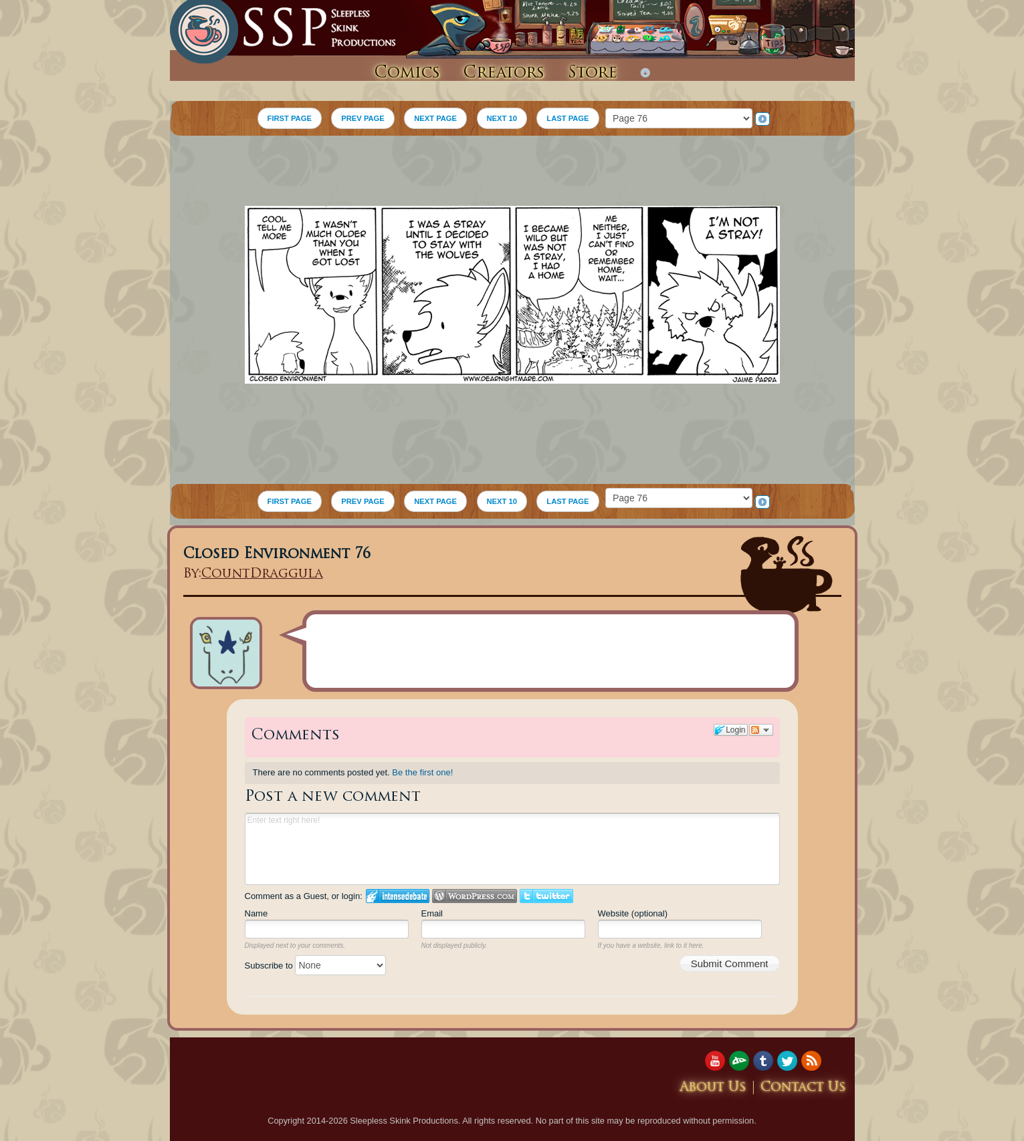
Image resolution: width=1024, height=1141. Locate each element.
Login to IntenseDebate (397, 896)
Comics (407, 74)
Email (432, 913)
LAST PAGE (567, 118)
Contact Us (803, 1088)
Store (592, 74)
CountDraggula (262, 574)
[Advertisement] (512, 172)
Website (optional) (633, 913)
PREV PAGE (362, 118)
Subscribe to (316, 966)
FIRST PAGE (290, 118)
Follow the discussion (761, 730)
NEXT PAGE (435, 118)
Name (256, 913)
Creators (503, 74)
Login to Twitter (546, 896)
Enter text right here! (512, 849)
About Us (713, 1088)
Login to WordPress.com (474, 896)
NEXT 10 (502, 118)
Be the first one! (422, 772)
